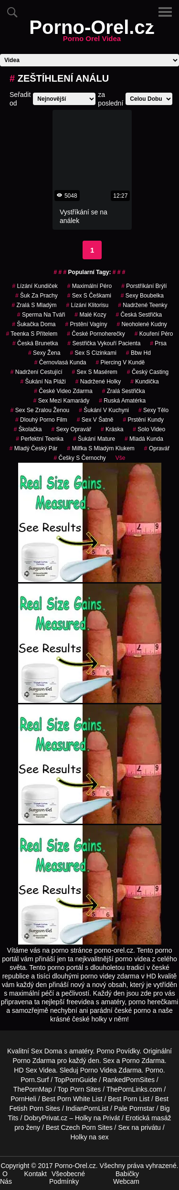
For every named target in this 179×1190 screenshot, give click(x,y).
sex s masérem (94, 372)
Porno (154, 1070)
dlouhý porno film (41, 419)
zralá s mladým (34, 305)
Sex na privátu (139, 1127)
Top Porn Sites (79, 1089)
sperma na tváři (41, 314)
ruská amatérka (122, 400)
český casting (147, 372)
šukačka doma (33, 324)
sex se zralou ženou (40, 410)
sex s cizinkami (93, 353)
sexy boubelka (142, 295)
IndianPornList (87, 1108)
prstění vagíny (86, 324)
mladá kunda (144, 439)
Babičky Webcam (126, 1177)
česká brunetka (35, 343)
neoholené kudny (141, 324)
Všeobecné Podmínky (67, 1177)
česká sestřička (139, 314)
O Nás (6, 1177)
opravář (156, 448)
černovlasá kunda (60, 362)
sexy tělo (153, 410)
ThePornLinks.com (134, 1089)
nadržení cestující (37, 372)
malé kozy (90, 314)
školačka (28, 429)
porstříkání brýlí (144, 286)
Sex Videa (40, 1070)
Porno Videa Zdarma (111, 1070)
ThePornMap (32, 1089)
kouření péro (154, 333)
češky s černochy (79, 458)
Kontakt (35, 1174)
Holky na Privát (97, 1118)
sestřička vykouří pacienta (103, 343)
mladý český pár (34, 448)
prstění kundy (143, 419)
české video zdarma (63, 391)
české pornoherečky (96, 333)
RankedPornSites (129, 1080)
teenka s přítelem (31, 333)
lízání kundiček (34, 286)
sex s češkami (89, 295)
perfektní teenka (39, 439)
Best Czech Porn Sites (79, 1127)
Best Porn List (128, 1099)
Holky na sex (89, 1137)
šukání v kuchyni (104, 410)
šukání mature (94, 439)
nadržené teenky (142, 305)
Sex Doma (46, 1051)
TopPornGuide (75, 1080)
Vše (121, 458)
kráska (112, 429)
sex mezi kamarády (61, 400)
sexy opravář (71, 429)
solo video (149, 429)
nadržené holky (98, 381)
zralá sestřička (123, 391)
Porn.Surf (35, 1080)
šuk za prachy (36, 295)
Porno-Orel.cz (91, 33)
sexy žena (44, 353)
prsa (158, 343)
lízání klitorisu (87, 305)
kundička (144, 381)
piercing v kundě (120, 362)
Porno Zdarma (33, 1060)
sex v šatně (95, 419)
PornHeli (23, 1099)
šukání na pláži (42, 381)
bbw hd (138, 353)
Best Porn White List (72, 1099)
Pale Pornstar (134, 1108)
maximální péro (89, 286)
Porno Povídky (117, 1051)
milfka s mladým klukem (100, 448)
